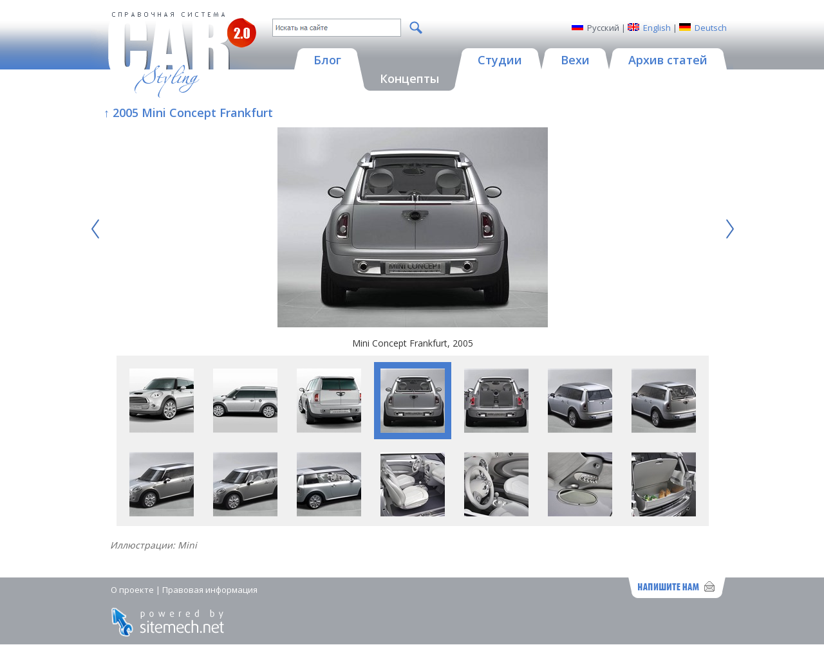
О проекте (132, 589)
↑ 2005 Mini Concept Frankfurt (188, 112)
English (657, 27)
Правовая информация (210, 589)
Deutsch (711, 27)
